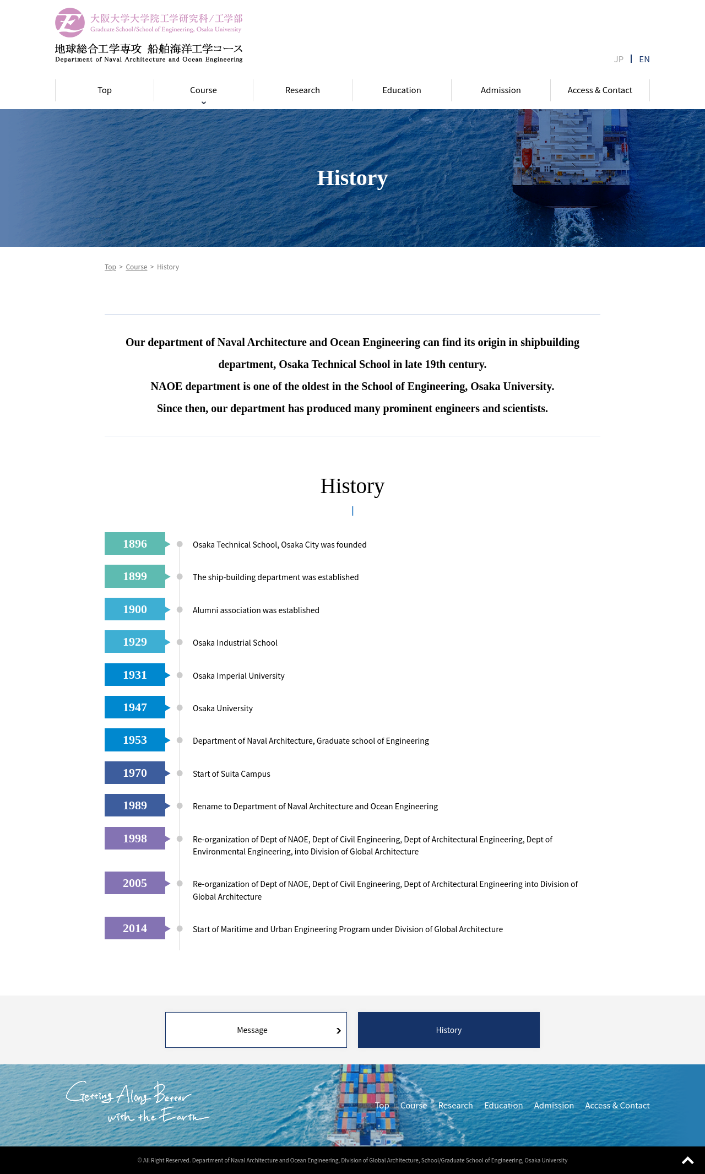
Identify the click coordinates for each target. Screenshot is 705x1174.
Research (302, 89)
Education (401, 89)
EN (644, 59)
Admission (501, 89)
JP (619, 59)
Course (203, 89)
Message (252, 1029)
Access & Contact (600, 89)
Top (104, 89)
